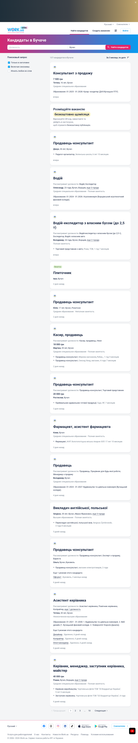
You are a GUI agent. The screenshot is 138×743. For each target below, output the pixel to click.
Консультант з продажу (73, 73)
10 (89, 711)
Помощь (85, 734)
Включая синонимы (19, 67)
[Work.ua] (15, 30)
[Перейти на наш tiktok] (72, 726)
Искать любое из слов (20, 71)
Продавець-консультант (73, 143)
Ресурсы (75, 734)
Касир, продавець (68, 335)
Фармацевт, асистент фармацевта (82, 427)
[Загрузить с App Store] (84, 726)
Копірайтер (58, 638)
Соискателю (124, 24)
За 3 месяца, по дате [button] (117, 57)
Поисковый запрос (17, 57)
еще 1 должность (72, 609)
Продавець (62, 465)
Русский (12, 726)
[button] (115, 30)
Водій (58, 178)
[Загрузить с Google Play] (101, 726)
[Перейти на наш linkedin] (65, 726)
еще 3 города (93, 188)
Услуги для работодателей (19, 734)
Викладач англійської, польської (80, 508)
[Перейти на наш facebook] (43, 726)
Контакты (46, 734)
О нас (36, 734)
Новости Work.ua (60, 734)
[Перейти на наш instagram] (58, 726)
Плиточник (62, 273)
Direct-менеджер (61, 643)
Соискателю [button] (121, 726)
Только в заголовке (18, 62)
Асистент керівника (69, 600)
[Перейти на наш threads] (51, 726)
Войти (125, 31)
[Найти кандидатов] (79, 30)
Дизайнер (57, 634)
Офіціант (57, 577)
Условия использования (102, 734)
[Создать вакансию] (101, 30)
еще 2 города (93, 240)
